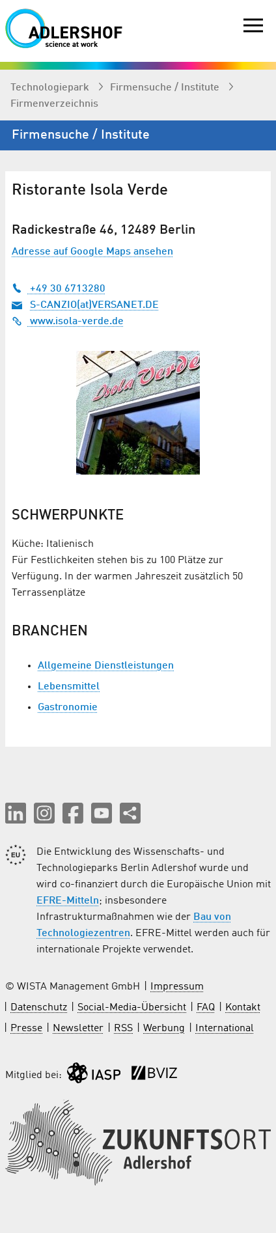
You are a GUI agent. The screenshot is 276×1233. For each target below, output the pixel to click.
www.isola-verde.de (68, 321)
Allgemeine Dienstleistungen (106, 666)
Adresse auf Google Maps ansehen (92, 252)
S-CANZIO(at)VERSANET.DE (94, 305)
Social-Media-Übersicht (131, 1008)
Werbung (164, 1028)
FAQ (206, 1008)
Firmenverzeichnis (54, 104)
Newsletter (78, 1028)
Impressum (177, 987)
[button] (15, 813)
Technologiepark (51, 88)
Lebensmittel (69, 687)
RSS (123, 1028)
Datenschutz (38, 1008)
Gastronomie (68, 707)
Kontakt (242, 1008)
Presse (26, 1028)
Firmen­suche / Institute (166, 88)
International (224, 1028)
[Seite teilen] (130, 813)
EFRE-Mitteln (67, 901)
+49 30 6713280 (58, 289)
